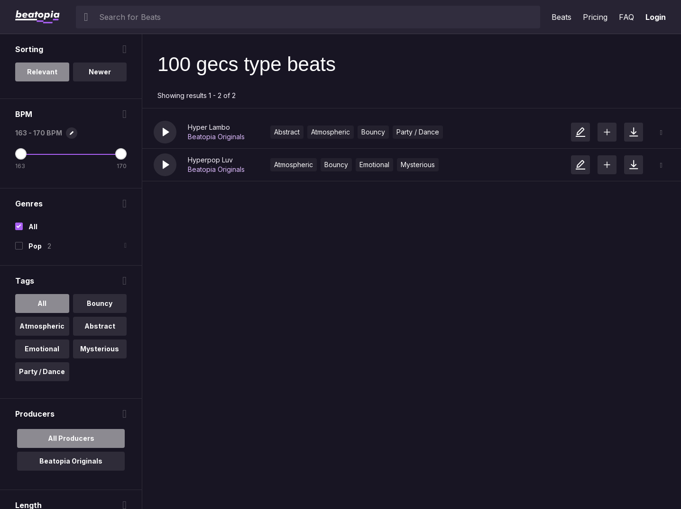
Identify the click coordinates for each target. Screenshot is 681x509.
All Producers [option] (71, 438)
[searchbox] (317, 17)
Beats (561, 17)
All (32, 227)
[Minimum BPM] (21, 154)
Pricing (595, 17)
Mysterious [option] (99, 349)
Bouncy (373, 132)
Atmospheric (330, 132)
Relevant (42, 72)
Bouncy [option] (99, 303)
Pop (35, 246)
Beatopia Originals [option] (70, 461)
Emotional (374, 165)
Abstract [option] (99, 326)
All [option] (41, 303)
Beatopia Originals (216, 137)
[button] (165, 132)
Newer (100, 72)
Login (655, 17)
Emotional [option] (42, 349)
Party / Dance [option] (42, 371)
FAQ (626, 17)
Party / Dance (417, 132)
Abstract (287, 132)
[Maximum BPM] (121, 154)
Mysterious (418, 165)
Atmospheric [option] (41, 326)
